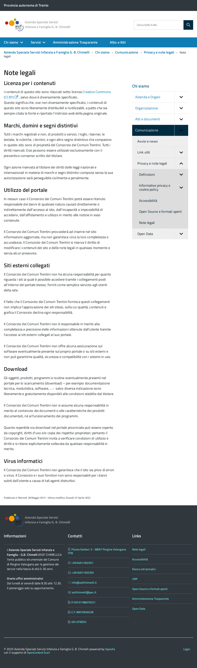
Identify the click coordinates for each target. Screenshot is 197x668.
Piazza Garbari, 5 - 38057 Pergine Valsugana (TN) (97, 551)
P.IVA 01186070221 (83, 602)
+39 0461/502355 (83, 572)
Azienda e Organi (161, 97)
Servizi (36, 42)
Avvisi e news (147, 141)
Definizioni (163, 174)
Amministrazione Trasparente (75, 42)
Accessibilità (148, 200)
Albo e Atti (118, 42)
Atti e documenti (161, 119)
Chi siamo (11, 42)
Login (186, 649)
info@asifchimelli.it (84, 582)
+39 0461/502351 (82, 563)
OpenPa (110, 649)
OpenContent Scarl (38, 652)
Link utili (162, 152)
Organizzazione (161, 108)
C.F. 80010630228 (82, 612)
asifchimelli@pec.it (84, 592)
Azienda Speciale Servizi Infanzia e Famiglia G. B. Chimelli (47, 52)
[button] (181, 97)
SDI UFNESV (78, 622)
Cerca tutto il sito (147, 24)
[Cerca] (188, 25)
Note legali (147, 222)
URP (135, 579)
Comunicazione (126, 52)
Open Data (162, 233)
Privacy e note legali (159, 52)
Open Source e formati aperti (160, 211)
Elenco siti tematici (144, 569)
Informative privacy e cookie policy (163, 187)
